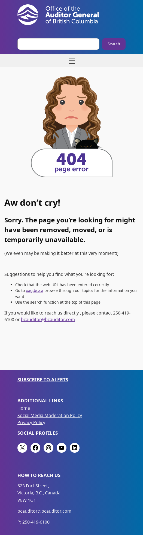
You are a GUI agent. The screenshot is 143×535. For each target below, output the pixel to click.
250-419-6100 (36, 522)
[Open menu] (71, 61)
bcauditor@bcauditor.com (48, 319)
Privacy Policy (31, 422)
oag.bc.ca (34, 290)
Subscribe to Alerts (42, 379)
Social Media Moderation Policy (49, 415)
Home (23, 408)
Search (114, 43)
